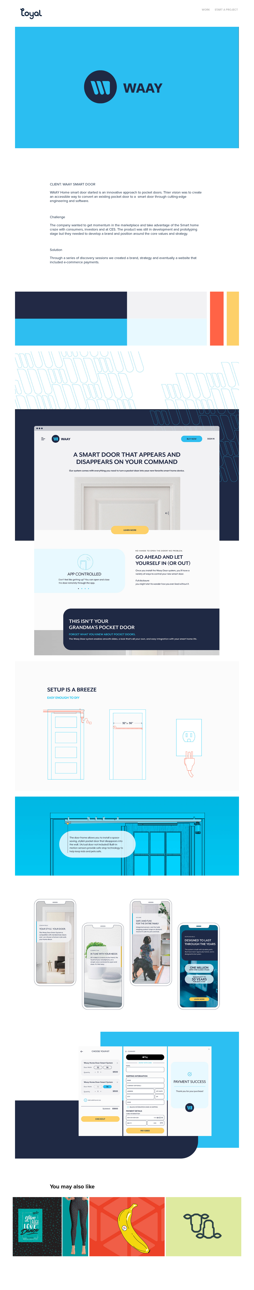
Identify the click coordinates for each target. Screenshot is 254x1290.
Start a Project (226, 10)
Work (206, 10)
